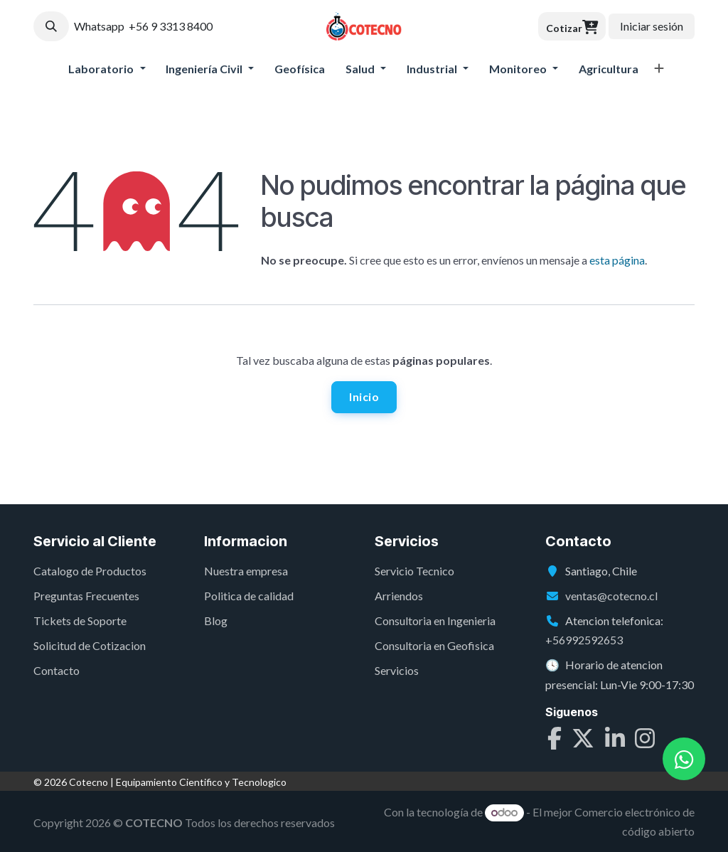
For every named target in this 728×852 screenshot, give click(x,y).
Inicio (364, 396)
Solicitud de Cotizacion (89, 646)
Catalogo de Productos (89, 570)
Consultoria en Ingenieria (435, 620)
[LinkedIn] (615, 740)
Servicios (397, 671)
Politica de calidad (249, 595)
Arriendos (399, 595)
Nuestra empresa (246, 570)
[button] (51, 26)
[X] (583, 740)
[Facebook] (554, 740)
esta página (617, 260)
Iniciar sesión (651, 26)
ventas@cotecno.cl (611, 595)
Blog (216, 620)
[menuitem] (107, 69)
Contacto (56, 671)
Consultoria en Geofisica (434, 646)
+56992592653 (584, 640)
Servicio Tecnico (414, 570)
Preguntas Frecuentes (86, 595)
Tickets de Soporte (80, 620)
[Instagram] (645, 740)
